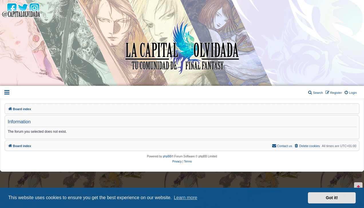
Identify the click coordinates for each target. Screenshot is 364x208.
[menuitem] (350, 92)
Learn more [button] (185, 197)
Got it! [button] (332, 197)
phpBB (167, 156)
